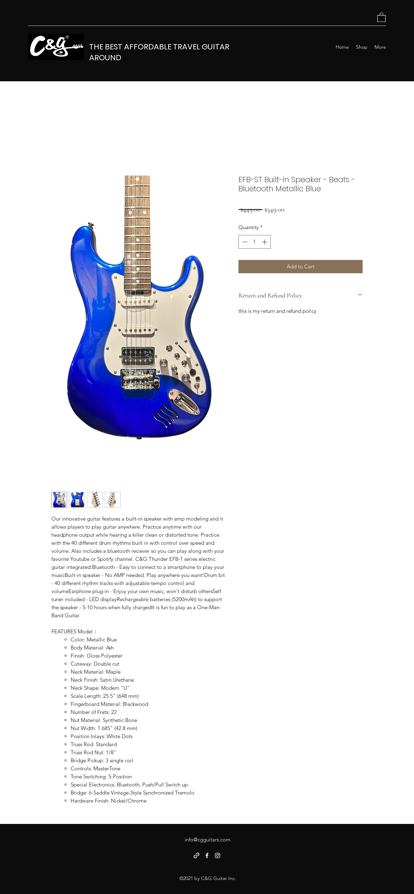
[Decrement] (244, 241)
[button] (381, 17)
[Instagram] (217, 855)
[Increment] (265, 241)
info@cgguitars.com (207, 839)
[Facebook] (207, 855)
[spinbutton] (254, 241)
